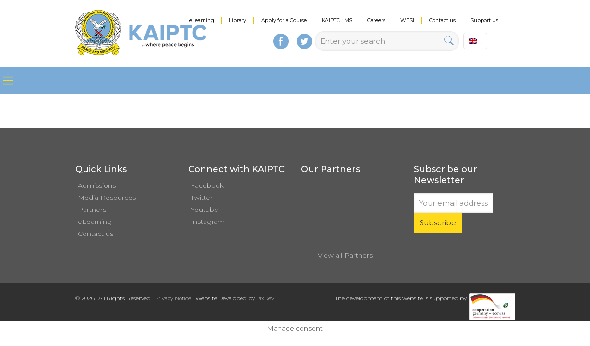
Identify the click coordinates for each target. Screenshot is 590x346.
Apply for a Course (284, 20)
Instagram (208, 221)
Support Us (484, 20)
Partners (92, 209)
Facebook (207, 185)
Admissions (97, 185)
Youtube (204, 209)
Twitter (202, 197)
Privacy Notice (173, 298)
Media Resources (107, 197)
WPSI (407, 20)
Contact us (442, 20)
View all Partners (345, 255)
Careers (376, 20)
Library (237, 20)
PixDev (265, 298)
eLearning (201, 20)
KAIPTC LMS (337, 20)
